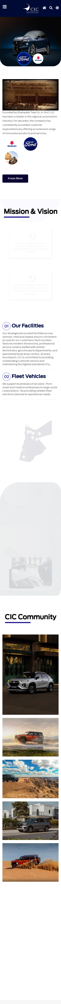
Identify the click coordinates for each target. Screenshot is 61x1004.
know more (15, 178)
